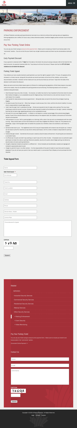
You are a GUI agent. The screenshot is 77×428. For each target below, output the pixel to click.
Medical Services (19, 308)
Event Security (20, 321)
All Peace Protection (37, 413)
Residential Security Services (23, 304)
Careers (43, 415)
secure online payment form (29, 49)
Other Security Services (22, 312)
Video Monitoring (21, 325)
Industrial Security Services (23, 296)
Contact (38, 415)
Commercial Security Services (24, 300)
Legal (32, 415)
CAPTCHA (6, 240)
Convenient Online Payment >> (19, 343)
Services (16, 291)
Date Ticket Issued (10, 172)
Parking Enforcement (23, 316)
